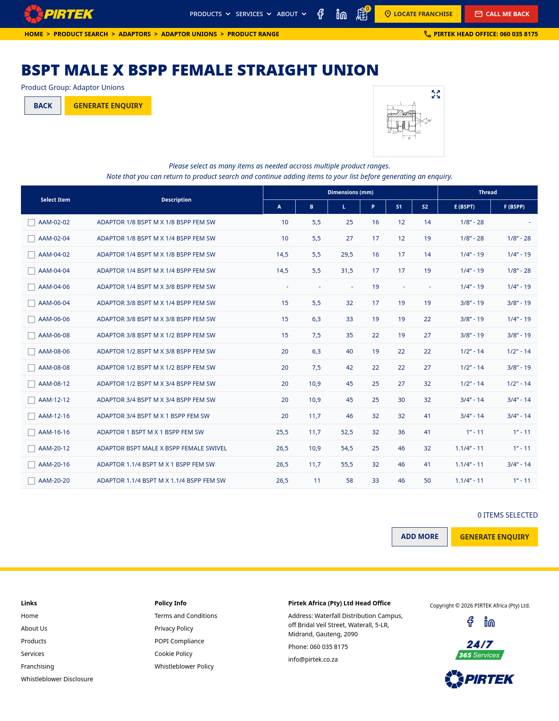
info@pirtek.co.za (313, 659)
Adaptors (134, 34)
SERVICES (254, 14)
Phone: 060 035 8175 (318, 646)
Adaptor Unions (189, 34)
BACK (43, 105)
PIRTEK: (480, 34)
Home (33, 34)
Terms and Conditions (186, 615)
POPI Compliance (179, 641)
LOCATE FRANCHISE (418, 14)
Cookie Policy (173, 653)
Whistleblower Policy (184, 666)
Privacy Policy (174, 628)
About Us (34, 628)
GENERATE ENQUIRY (108, 105)
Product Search (81, 34)
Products (33, 641)
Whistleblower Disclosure (57, 679)
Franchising (37, 666)
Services (32, 653)
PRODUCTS (211, 14)
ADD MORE (419, 536)
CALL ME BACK (501, 14)
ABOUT (292, 14)
